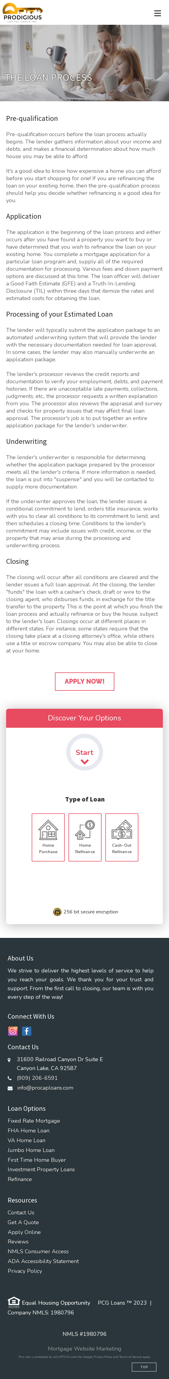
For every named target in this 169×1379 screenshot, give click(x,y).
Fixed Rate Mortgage (34, 1120)
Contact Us (21, 1212)
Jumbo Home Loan (31, 1150)
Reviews (18, 1241)
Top (144, 1367)
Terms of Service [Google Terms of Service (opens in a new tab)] (130, 1357)
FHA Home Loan (28, 1130)
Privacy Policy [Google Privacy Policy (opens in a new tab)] (103, 1357)
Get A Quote (23, 1222)
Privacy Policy (25, 1271)
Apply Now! (85, 681)
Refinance (20, 1179)
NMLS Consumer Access (38, 1251)
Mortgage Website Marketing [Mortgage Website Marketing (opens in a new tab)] (84, 1348)
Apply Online (24, 1232)
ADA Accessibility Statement (43, 1261)
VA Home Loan (26, 1140)
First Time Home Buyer (37, 1160)
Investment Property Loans (41, 1169)
